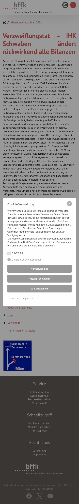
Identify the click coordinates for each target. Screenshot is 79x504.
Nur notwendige (39, 268)
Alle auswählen (39, 288)
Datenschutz (13, 298)
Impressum (28, 298)
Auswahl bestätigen (39, 278)
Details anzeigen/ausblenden (27, 259)
